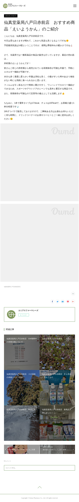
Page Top (39, 487)
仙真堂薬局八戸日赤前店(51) (12, 286)
